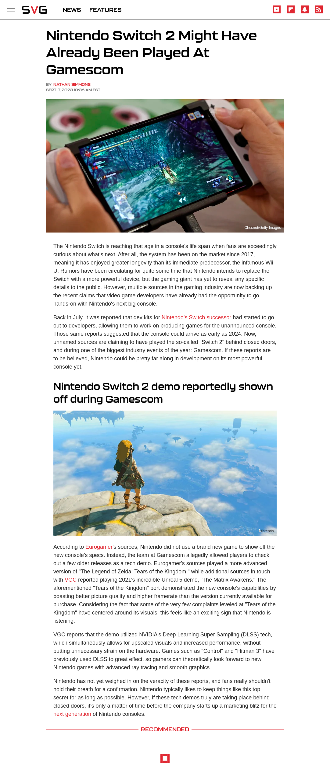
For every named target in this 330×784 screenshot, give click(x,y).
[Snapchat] (305, 12)
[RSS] (319, 12)
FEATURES (105, 9)
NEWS (72, 9)
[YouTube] (277, 12)
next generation (72, 714)
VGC (71, 580)
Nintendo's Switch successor (196, 317)
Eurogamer (99, 547)
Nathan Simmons (72, 84)
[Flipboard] (291, 12)
